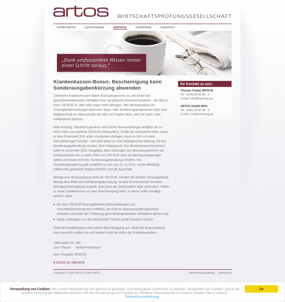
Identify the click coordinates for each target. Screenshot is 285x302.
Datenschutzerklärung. (142, 297)
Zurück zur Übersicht (69, 262)
